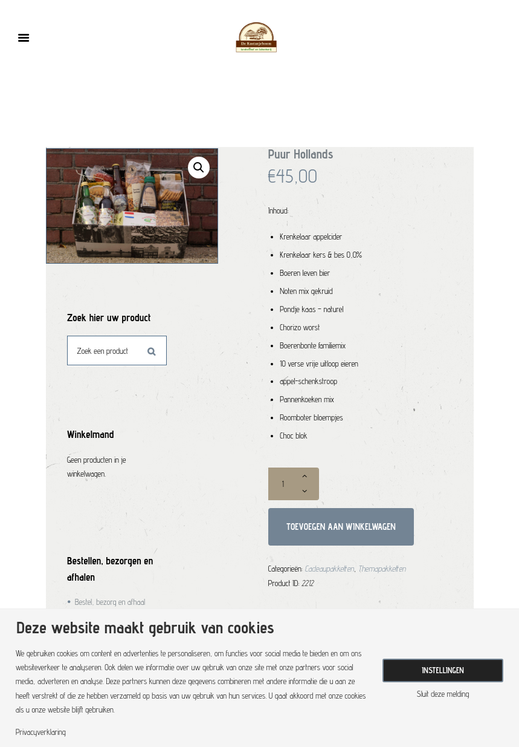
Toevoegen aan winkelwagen (341, 526)
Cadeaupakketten (329, 568)
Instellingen (443, 670)
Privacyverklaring (41, 732)
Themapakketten (382, 568)
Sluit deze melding (443, 694)
